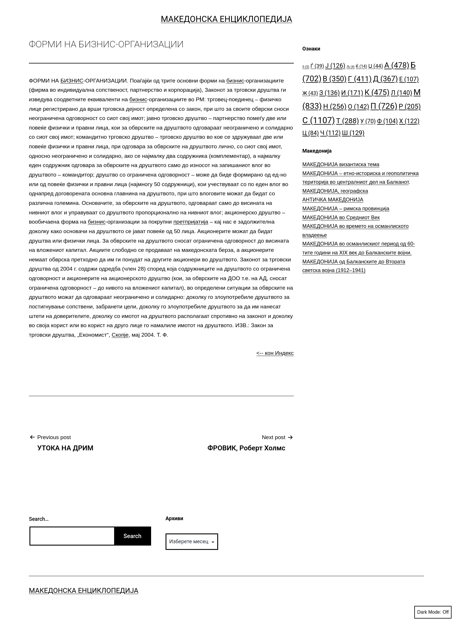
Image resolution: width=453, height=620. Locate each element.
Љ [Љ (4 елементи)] (350, 67)
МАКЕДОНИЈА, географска (335, 191)
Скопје (120, 335)
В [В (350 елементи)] (335, 78)
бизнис (235, 81)
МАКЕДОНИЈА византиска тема (340, 164)
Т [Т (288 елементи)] (347, 121)
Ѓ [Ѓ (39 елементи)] (317, 66)
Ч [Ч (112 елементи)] (330, 132)
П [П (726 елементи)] (383, 106)
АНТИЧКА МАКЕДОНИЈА (332, 200)
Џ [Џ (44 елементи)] (375, 66)
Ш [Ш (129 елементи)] (353, 132)
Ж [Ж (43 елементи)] (310, 93)
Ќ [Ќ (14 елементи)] (361, 66)
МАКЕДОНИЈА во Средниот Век (341, 217)
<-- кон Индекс (275, 353)
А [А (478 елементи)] (396, 65)
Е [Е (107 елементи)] (409, 79)
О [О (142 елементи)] (358, 106)
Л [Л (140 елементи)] (401, 92)
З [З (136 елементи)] (329, 92)
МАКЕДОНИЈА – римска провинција (345, 208)
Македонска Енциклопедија (226, 19)
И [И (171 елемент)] (352, 93)
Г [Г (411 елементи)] (360, 78)
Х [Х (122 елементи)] (409, 121)
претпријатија (190, 222)
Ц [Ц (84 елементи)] (310, 133)
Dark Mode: (433, 612)
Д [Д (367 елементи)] (385, 78)
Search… (39, 519)
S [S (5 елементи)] (305, 67)
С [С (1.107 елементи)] (318, 120)
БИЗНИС (71, 81)
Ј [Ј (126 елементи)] (335, 65)
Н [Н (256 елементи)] (334, 106)
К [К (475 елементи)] (377, 92)
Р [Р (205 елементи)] (410, 106)
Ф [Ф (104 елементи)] (387, 121)
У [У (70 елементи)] (368, 121)
